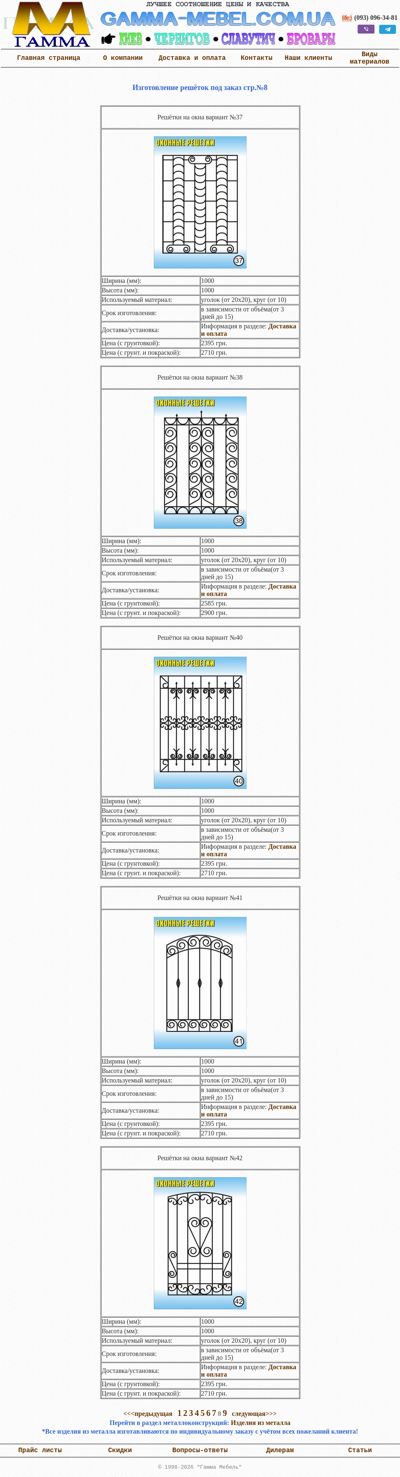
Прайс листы (40, 1450)
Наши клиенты (308, 58)
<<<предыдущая (147, 1413)
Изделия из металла (260, 1422)
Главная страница (48, 58)
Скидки (120, 1450)
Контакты (257, 58)
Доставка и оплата (192, 58)
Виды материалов (369, 58)
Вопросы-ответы (200, 1450)
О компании (123, 58)
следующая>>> (254, 1413)
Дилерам (280, 1450)
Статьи (360, 1450)
